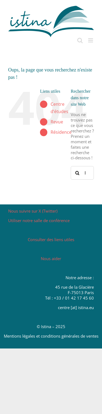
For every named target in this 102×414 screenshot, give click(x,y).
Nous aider (51, 258)
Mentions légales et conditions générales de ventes (51, 336)
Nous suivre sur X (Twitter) (32, 211)
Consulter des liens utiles (51, 239)
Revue (57, 122)
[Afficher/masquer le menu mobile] (91, 40)
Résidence (61, 132)
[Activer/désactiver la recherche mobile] (80, 40)
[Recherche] (77, 173)
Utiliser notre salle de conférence (39, 220)
